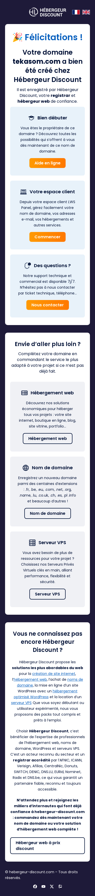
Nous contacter (47, 305)
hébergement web (30, 679)
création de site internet (53, 673)
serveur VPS (21, 702)
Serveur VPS (47, 594)
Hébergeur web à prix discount (38, 845)
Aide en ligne (47, 163)
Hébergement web (47, 438)
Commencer (47, 237)
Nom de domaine (47, 513)
